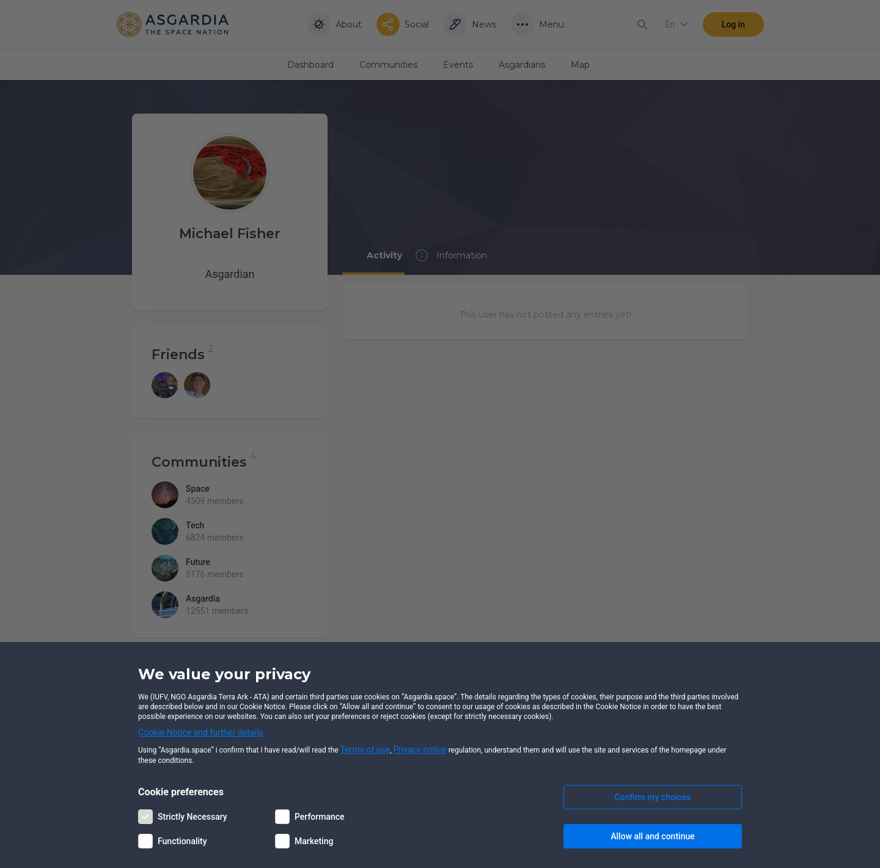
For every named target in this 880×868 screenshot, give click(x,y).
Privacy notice (420, 749)
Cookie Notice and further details (200, 732)
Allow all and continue (652, 836)
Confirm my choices (653, 797)
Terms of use (365, 749)
